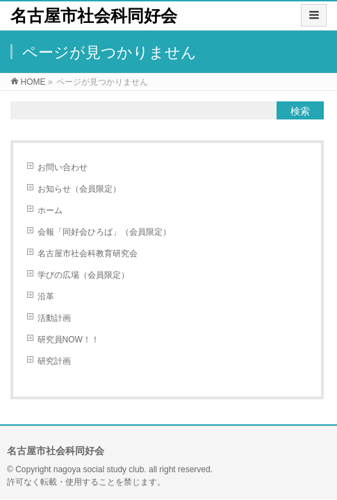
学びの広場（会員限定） (83, 275)
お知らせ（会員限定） (79, 189)
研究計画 (54, 361)
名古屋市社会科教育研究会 (88, 253)
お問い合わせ (63, 167)
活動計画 (54, 318)
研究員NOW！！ (68, 339)
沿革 (46, 296)
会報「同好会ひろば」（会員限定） (104, 232)
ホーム (50, 210)
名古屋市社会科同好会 (93, 15)
